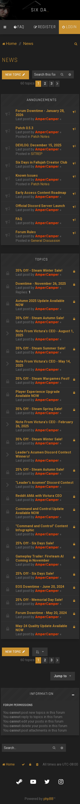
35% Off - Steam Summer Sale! (40, 348)
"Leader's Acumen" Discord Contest (44, 483)
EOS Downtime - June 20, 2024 (40, 587)
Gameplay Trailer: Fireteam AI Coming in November (40, 558)
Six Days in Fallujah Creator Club (41, 162)
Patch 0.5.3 (24, 128)
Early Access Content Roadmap (41, 193)
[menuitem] (18, 27)
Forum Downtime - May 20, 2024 (41, 613)
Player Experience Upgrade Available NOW (38, 394)
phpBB (48, 799)
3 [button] (51, 83)
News (10, 60)
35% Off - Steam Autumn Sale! (40, 318)
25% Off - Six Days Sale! (35, 543)
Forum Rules (26, 232)
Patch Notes (40, 137)
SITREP (36, 154)
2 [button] (45, 83)
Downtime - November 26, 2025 (41, 284)
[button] (57, 84)
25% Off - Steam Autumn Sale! (40, 469)
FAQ (19, 219)
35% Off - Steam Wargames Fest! (42, 379)
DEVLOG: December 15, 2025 (38, 145)
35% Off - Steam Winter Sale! (39, 270)
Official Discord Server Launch (40, 206)
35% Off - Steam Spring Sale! (39, 409)
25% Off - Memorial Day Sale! (39, 600)
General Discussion (45, 241)
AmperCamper (47, 119)
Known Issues (27, 175)
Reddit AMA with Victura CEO (39, 496)
